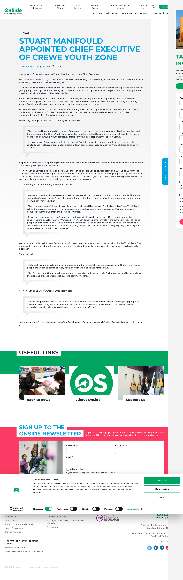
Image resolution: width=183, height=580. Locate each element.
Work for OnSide (95, 7)
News (26, 34)
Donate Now (168, 7)
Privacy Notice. (113, 474)
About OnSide (88, 401)
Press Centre (78, 7)
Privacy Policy (76, 470)
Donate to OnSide (56, 518)
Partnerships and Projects (165, 14)
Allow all (162, 547)
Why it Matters (128, 14)
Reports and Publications (38, 7)
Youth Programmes (15, 529)
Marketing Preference (81, 479)
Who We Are (96, 14)
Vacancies (52, 528)
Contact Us (142, 7)
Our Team (10, 522)
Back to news (38, 401)
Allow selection (162, 555)
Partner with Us (13, 533)
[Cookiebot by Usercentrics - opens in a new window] (16, 575)
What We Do (111, 14)
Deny (161, 563)
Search (152, 7)
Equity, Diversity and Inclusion (120, 7)
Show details (133, 575)
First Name (71, 447)
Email (68, 458)
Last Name (120, 447)
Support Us (144, 14)
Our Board (10, 518)
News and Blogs (61, 7)
